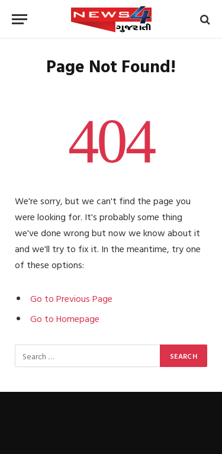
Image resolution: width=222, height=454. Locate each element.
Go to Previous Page (71, 298)
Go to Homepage (64, 318)
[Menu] (19, 19)
